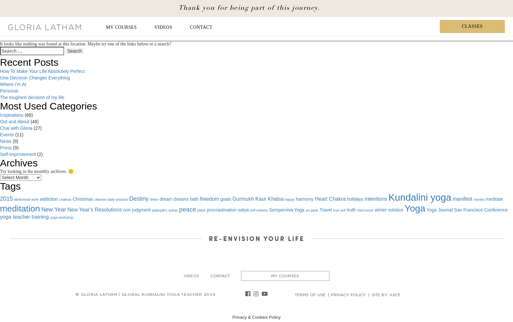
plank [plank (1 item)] (201, 210)
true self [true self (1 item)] (339, 210)
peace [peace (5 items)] (187, 209)
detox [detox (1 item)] (154, 199)
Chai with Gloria (16, 128)
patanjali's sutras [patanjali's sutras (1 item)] (165, 210)
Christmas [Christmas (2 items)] (83, 199)
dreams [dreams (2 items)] (181, 199)
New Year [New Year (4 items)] (53, 209)
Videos (163, 27)
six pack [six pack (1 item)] (312, 210)
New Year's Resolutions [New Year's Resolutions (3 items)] (94, 209)
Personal (9, 90)
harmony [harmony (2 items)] (304, 199)
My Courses (121, 27)
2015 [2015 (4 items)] (6, 198)
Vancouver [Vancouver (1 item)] (365, 210)
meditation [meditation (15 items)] (20, 208)
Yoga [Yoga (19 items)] (414, 208)
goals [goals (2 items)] (226, 199)
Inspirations (12, 115)
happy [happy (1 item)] (289, 199)
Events (7, 134)
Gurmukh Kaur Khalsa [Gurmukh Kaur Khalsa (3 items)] (258, 199)
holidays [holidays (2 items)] (355, 199)
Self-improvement (18, 154)
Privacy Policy (348, 295)
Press (6, 147)
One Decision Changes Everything (35, 77)
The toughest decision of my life (32, 97)
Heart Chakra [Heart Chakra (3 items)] (330, 199)
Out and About (14, 121)
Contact (201, 27)
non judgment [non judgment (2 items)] (137, 209)
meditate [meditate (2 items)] (494, 199)
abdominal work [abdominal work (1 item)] (26, 199)
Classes (472, 26)
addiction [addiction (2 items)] (49, 199)
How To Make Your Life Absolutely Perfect (42, 71)
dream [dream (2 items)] (166, 199)
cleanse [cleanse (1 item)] (100, 199)
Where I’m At (13, 84)
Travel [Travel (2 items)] (326, 209)
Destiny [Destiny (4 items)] (139, 198)
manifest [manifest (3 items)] (462, 199)
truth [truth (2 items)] (351, 209)
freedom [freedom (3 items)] (209, 199)
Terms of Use (310, 295)
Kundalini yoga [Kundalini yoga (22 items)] (419, 197)
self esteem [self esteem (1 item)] (259, 210)
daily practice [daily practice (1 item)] (118, 199)
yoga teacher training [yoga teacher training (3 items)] (24, 217)
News (5, 141)
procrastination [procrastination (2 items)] (222, 209)
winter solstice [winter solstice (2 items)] (389, 209)
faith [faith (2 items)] (194, 199)
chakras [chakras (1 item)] (65, 199)
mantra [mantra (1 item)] (479, 199)
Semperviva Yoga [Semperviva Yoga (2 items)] (287, 209)
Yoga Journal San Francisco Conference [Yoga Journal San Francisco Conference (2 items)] (467, 209)
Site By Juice (386, 295)
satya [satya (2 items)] (243, 209)
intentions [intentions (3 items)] (376, 199)
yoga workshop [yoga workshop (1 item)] (62, 217)
